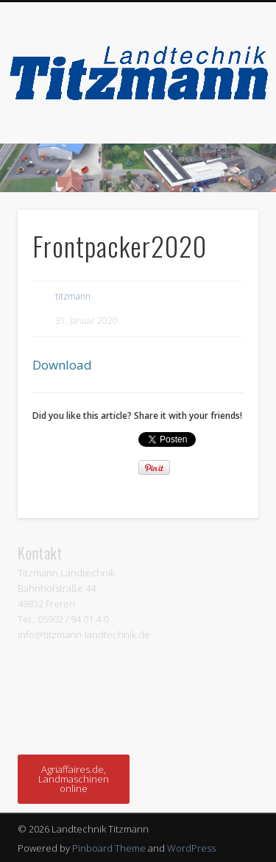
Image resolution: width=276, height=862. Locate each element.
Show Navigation (223, 132)
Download (62, 364)
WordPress (191, 848)
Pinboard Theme (109, 848)
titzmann (73, 296)
